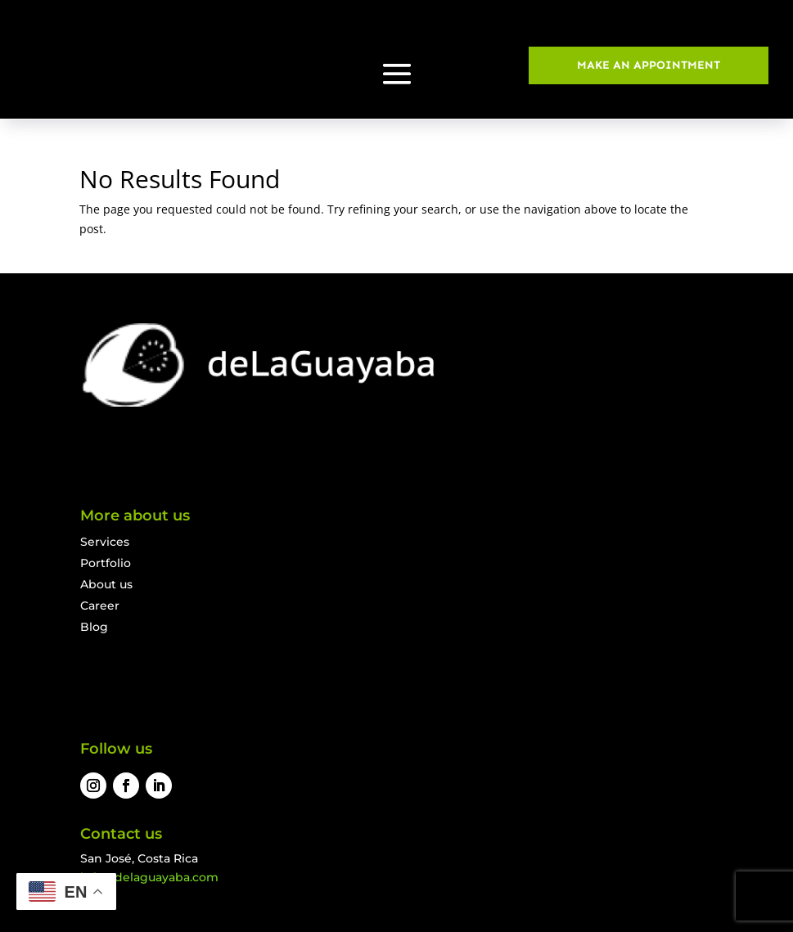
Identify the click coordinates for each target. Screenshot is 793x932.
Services (104, 541)
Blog (94, 626)
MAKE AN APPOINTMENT (648, 65)
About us (106, 584)
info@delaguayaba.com (149, 877)
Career (99, 605)
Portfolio (105, 563)
